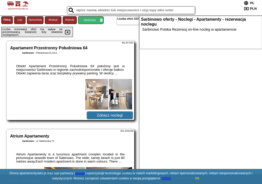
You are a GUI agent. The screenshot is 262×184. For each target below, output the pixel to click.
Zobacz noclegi (110, 115)
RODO (166, 178)
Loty (19, 19)
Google (80, 173)
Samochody (35, 19)
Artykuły (69, 19)
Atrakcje (53, 19)
